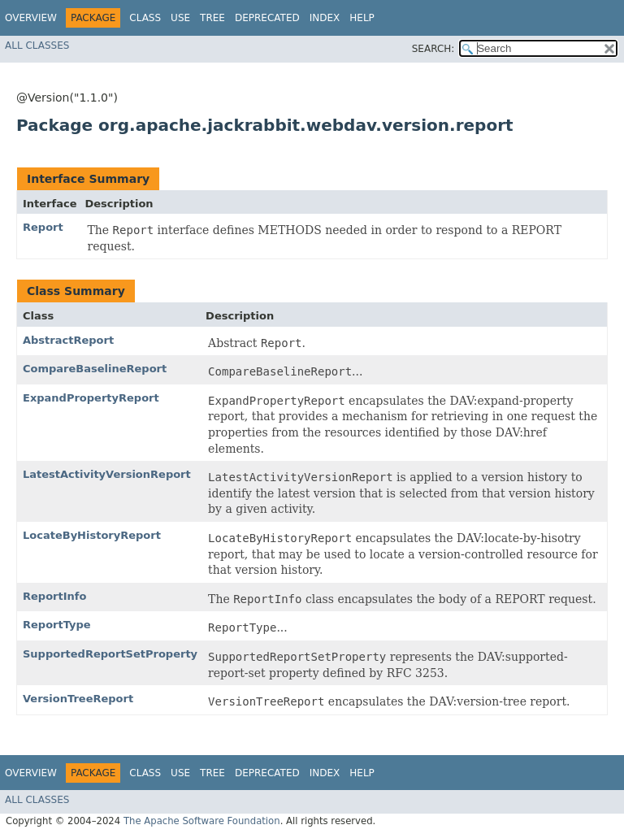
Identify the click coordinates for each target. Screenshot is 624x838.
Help (362, 18)
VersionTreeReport (78, 699)
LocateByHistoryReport (92, 535)
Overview (31, 18)
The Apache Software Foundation (202, 821)
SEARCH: (433, 48)
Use (180, 18)
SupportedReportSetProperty (110, 654)
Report (43, 227)
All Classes (37, 45)
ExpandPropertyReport (91, 398)
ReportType (57, 625)
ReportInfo (54, 596)
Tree (212, 18)
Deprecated (267, 18)
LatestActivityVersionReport (107, 474)
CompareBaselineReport (95, 369)
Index (325, 18)
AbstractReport (68, 340)
